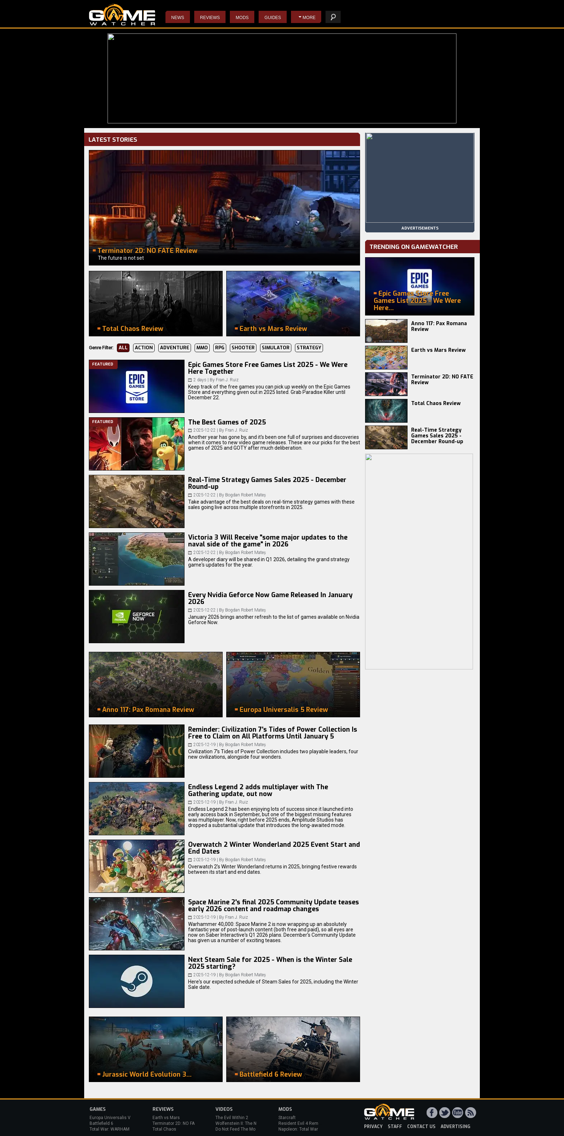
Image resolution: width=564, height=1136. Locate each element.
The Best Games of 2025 (227, 422)
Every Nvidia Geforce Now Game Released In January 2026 (270, 598)
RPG (219, 348)
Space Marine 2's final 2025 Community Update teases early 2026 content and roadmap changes (273, 906)
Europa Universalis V (110, 1117)
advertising (455, 1127)
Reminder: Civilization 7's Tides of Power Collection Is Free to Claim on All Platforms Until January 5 (272, 733)
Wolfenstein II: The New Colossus (248, 1123)
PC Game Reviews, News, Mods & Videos (122, 15)
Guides (272, 17)
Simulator (276, 348)
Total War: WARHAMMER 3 (116, 1129)
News (177, 17)
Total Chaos (164, 1129)
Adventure (174, 348)
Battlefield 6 (101, 1123)
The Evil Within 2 (231, 1117)
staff (395, 1127)
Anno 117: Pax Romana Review (439, 326)
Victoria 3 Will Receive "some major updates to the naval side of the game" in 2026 (267, 541)
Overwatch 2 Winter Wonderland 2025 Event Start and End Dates (274, 848)
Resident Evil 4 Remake (302, 1123)
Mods (242, 17)
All (123, 348)
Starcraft (287, 1117)
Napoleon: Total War (298, 1129)
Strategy (309, 348)
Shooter (243, 348)
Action (144, 348)
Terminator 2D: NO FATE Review (442, 379)
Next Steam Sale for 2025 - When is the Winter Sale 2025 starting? (270, 963)
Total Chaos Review (436, 403)
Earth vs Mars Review (438, 350)
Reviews (210, 17)
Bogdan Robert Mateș (245, 494)
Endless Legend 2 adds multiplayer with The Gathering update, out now (258, 791)
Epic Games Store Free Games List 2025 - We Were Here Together (267, 368)
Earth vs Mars (166, 1117)
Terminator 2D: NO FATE (176, 1123)
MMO (202, 348)
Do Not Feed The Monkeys (241, 1129)
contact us (421, 1127)
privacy (373, 1127)
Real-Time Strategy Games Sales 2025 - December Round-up (267, 483)
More (309, 17)
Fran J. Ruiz (227, 379)
